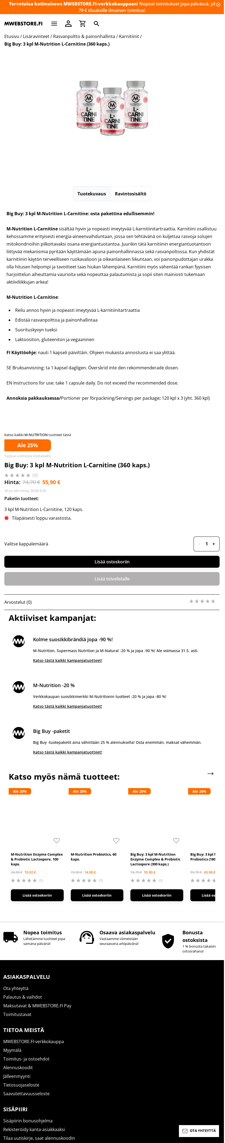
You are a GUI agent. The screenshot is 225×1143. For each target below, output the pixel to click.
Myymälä (12, 900)
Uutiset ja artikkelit (22, 997)
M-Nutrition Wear (21, 1076)
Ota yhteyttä (15, 838)
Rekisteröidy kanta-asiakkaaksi (34, 979)
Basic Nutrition (18, 1041)
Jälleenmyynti (16, 926)
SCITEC (10, 1050)
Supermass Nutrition (24, 1024)
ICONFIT (11, 1059)
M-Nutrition (15, 1033)
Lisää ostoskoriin (112, 562)
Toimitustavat (17, 864)
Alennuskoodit (18, 917)
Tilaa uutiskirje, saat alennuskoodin (39, 988)
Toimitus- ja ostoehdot (26, 909)
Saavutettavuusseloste (26, 944)
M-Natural (13, 1067)
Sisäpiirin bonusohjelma (28, 971)
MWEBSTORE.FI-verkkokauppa (33, 891)
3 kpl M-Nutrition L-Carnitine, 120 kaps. (43, 509)
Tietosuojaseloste (21, 935)
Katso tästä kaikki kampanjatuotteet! (67, 660)
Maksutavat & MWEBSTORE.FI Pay (37, 856)
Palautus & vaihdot (22, 847)
